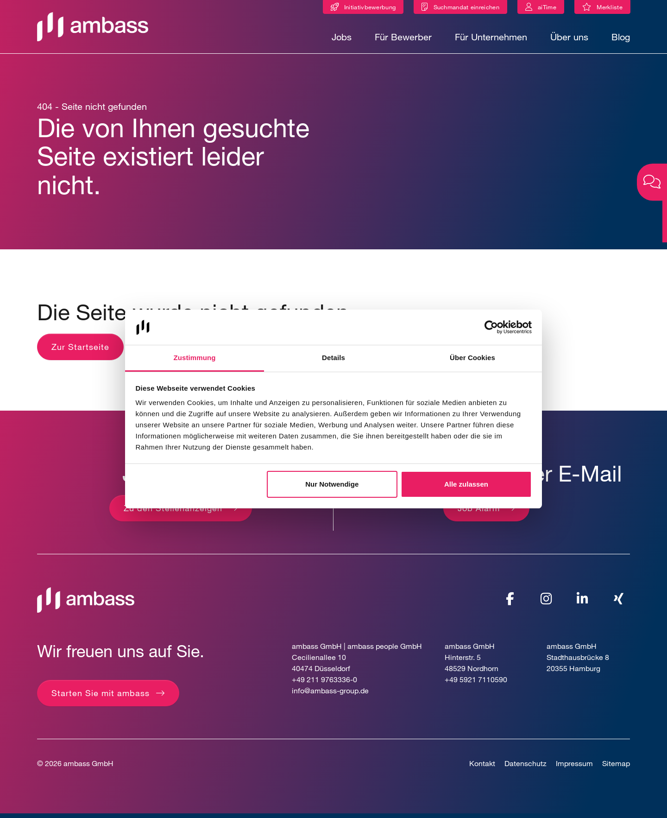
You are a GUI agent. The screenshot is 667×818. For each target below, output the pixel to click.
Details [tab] (333, 357)
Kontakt (482, 768)
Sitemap (616, 768)
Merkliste (613, 8)
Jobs (342, 37)
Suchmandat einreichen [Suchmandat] (466, 7)
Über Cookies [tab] (472, 357)
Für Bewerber (403, 37)
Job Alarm (479, 512)
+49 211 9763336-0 (324, 684)
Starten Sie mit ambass (100, 698)
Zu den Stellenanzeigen (173, 512)
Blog (620, 37)
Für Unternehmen (491, 37)
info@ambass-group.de (330, 695)
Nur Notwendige (332, 484)
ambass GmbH (88, 768)
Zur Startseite (80, 351)
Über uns (569, 37)
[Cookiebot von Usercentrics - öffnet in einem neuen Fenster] (491, 327)
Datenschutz (525, 768)
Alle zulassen (466, 484)
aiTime (547, 7)
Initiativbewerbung (370, 7)
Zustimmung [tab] (195, 357)
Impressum (574, 768)
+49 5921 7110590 (476, 684)
